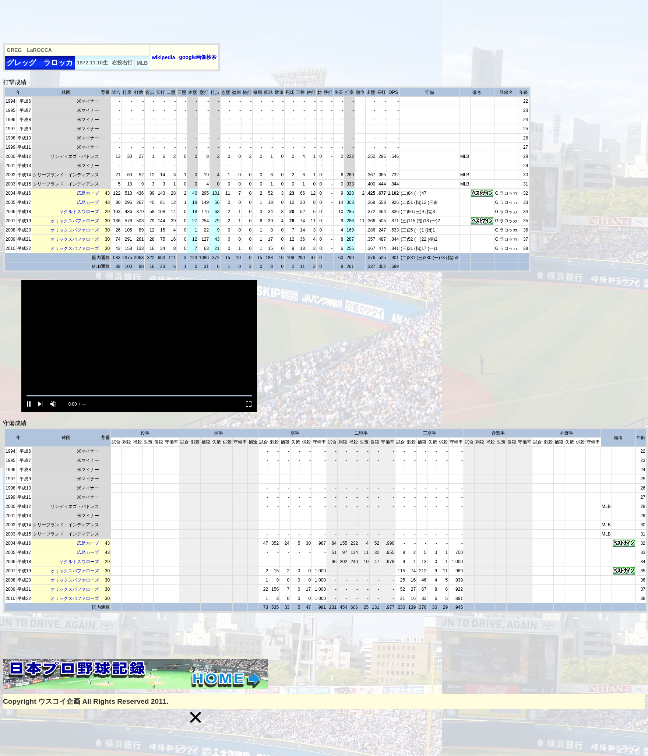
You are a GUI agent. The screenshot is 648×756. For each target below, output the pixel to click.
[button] (195, 717)
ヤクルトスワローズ (79, 211)
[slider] (139, 395)
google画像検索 (197, 57)
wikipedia (163, 57)
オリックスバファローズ (74, 220)
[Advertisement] (137, 19)
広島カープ (88, 193)
